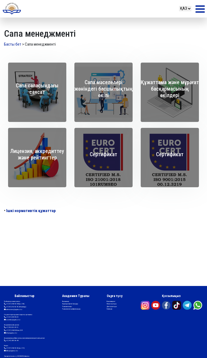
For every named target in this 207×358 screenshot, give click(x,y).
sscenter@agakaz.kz (12, 320)
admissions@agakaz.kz (13, 309)
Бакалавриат (111, 301)
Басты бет (12, 44)
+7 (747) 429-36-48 (11, 340)
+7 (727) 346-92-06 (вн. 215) (14, 348)
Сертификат (103, 154)
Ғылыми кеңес (67, 306)
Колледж (109, 309)
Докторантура (112, 306)
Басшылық (65, 301)
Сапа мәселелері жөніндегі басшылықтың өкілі (103, 88)
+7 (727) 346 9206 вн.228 (13, 330)
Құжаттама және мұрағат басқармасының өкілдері (170, 88)
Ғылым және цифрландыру (71, 309)
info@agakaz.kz (10, 333)
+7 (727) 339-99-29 (11, 317)
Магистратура (111, 304)
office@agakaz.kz (11, 351)
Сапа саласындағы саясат (37, 88)
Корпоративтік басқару (70, 304)
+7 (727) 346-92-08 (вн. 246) (14, 304)
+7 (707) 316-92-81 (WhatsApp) (15, 307)
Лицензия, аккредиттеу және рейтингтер (37, 154)
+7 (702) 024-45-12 (11, 327)
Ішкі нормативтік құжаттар (31, 210)
